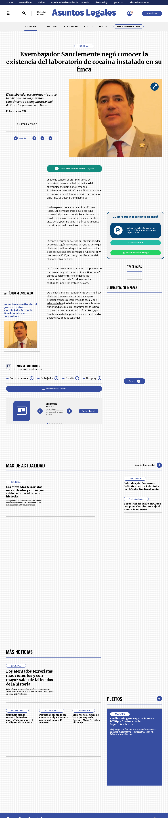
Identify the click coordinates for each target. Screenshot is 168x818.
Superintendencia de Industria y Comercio (70, 2)
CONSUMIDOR (71, 26)
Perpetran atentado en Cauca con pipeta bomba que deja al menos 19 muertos (142, 506)
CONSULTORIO (50, 26)
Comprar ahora (135, 242)
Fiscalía (70, 378)
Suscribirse (152, 13)
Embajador (47, 378)
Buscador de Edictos (128, 26)
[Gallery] (54, 409)
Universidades (25, 2)
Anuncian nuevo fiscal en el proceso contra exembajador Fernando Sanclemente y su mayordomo (20, 310)
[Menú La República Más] (8, 13)
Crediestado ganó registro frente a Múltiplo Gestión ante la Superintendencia (132, 721)
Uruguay (91, 378)
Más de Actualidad (25, 465)
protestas (118, 2)
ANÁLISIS (103, 26)
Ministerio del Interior (139, 2)
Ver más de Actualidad (148, 465)
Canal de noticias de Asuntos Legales (74, 168)
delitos (41, 2)
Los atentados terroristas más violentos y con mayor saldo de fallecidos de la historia (25, 491)
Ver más (134, 381)
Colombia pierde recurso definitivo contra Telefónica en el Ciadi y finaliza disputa (141, 486)
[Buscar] (24, 13)
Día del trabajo (101, 2)
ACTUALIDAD (30, 26)
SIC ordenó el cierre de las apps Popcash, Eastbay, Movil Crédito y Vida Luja (86, 719)
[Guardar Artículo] (20, 138)
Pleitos (114, 698)
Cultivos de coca (19, 378)
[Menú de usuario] (129, 13)
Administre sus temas (54, 388)
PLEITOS (88, 26)
